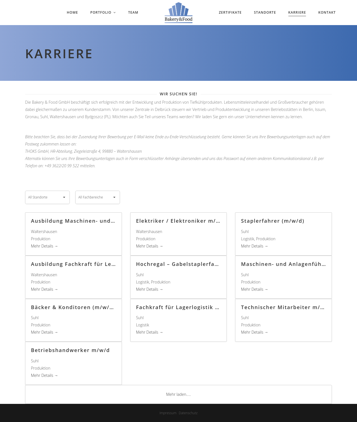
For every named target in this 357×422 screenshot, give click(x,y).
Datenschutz (188, 413)
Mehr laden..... (178, 394)
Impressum (168, 413)
